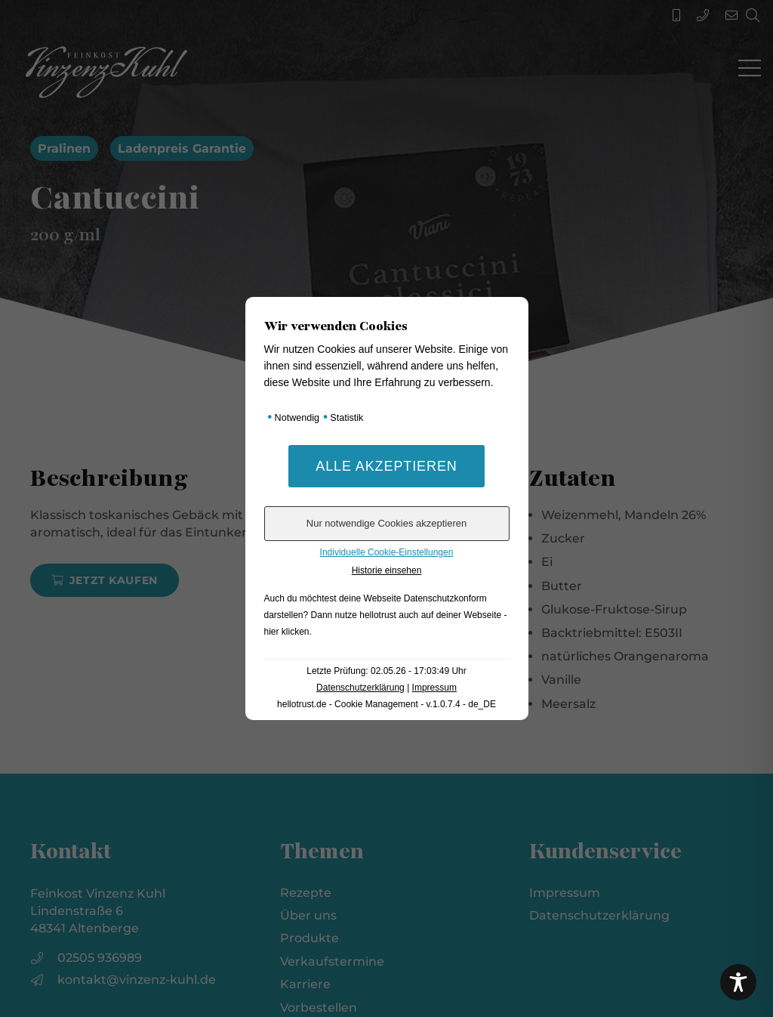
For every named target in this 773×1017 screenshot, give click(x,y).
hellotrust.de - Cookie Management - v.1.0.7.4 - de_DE (386, 704)
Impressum (434, 687)
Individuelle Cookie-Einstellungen (387, 552)
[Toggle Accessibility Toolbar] (738, 982)
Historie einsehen (387, 570)
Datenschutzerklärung (360, 687)
